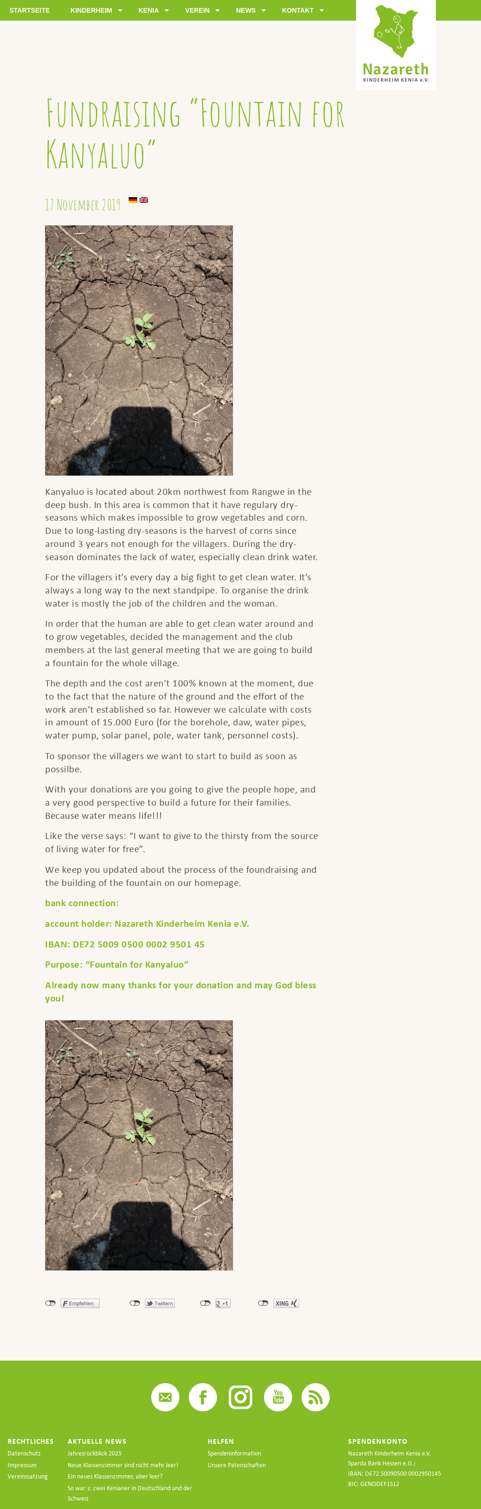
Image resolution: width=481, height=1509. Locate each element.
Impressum (22, 1465)
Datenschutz (24, 1453)
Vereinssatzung (28, 1476)
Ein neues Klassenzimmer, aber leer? (115, 1476)
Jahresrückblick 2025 (95, 1453)
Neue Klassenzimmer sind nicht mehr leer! (123, 1465)
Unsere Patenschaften (237, 1465)
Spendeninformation (234, 1453)
